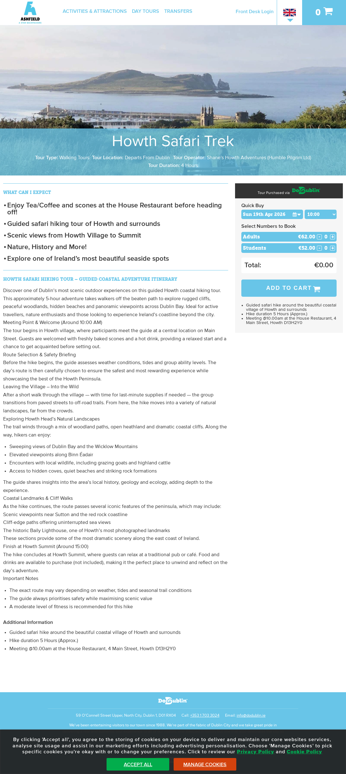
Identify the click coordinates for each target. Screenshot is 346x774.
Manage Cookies (205, 764)
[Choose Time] (321, 214)
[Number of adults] (326, 236)
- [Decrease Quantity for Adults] (319, 236)
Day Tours (145, 11)
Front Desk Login (255, 11)
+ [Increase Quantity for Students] (332, 248)
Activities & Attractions (95, 11)
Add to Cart (289, 288)
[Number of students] (326, 248)
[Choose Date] (272, 214)
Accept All (138, 764)
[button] (297, 214)
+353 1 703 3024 (204, 716)
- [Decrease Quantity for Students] (319, 248)
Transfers (178, 11)
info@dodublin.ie (251, 716)
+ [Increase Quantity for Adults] (332, 236)
